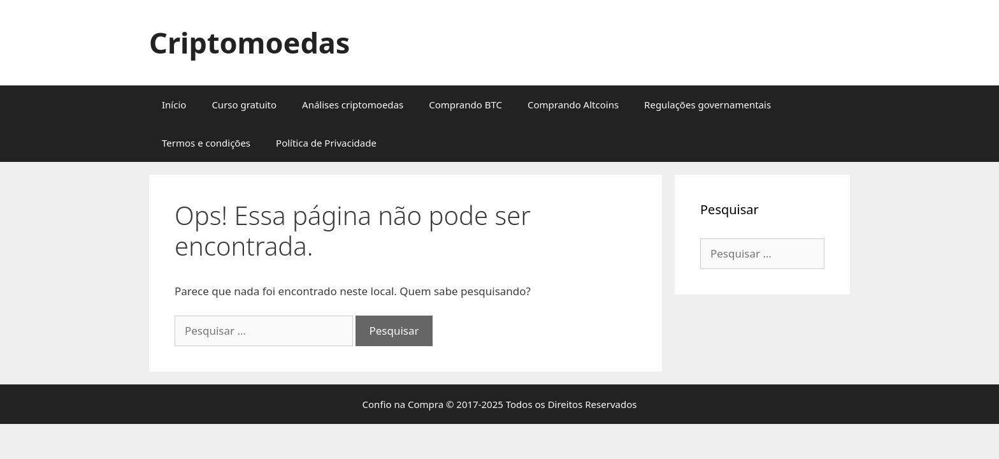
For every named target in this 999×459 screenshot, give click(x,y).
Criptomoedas (249, 42)
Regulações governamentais (707, 104)
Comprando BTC (465, 104)
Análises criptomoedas (352, 104)
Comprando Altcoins (573, 104)
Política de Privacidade (326, 142)
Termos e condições (206, 142)
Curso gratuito (244, 104)
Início (174, 104)
